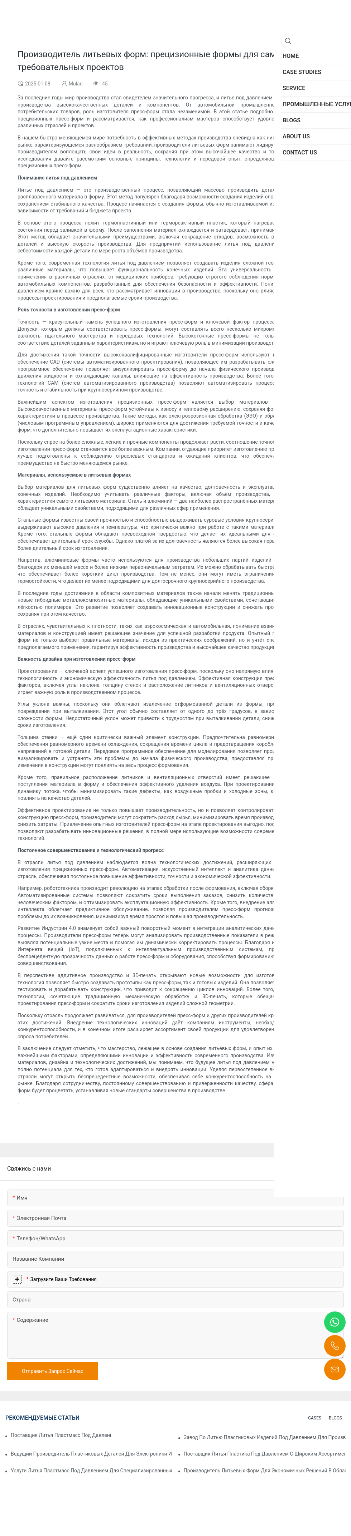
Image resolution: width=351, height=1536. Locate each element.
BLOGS (335, 1418)
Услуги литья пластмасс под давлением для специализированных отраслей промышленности (92, 1470)
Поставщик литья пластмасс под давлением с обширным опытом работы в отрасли (61, 1435)
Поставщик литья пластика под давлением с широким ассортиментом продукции (265, 1454)
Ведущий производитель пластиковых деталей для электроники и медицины (92, 1454)
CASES (314, 1418)
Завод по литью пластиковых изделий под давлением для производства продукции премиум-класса (265, 1437)
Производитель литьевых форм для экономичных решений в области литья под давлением (265, 1470)
